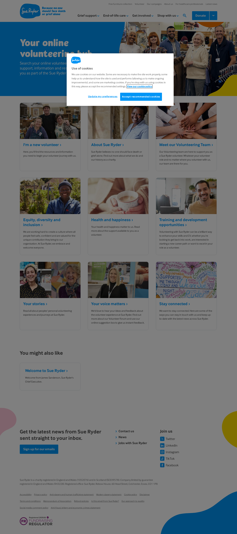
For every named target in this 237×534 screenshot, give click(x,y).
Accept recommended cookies (141, 96)
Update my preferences (103, 96)
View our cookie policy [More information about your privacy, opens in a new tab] (139, 86)
